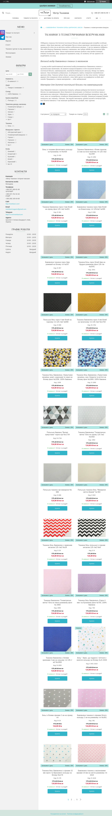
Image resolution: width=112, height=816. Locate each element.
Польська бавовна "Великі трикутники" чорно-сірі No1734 (57, 433)
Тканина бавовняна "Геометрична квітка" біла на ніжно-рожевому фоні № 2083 (57, 602)
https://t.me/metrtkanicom (14, 214)
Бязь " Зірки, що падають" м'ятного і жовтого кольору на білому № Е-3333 (92, 659)
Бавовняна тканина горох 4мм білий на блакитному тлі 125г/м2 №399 (91, 208)
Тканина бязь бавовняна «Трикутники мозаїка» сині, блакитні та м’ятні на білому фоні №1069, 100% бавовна (92, 377)
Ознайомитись (65, 6)
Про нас (67, 18)
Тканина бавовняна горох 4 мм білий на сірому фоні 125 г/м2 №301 (57, 208)
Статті (88, 18)
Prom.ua (66, 812)
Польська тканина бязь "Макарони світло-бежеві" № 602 (92, 491)
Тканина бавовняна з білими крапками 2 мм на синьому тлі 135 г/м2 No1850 (57, 660)
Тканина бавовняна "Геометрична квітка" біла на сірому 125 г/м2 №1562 (91, 434)
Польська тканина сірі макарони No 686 (57, 491)
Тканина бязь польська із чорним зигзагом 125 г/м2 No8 (91, 546)
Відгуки (8, 41)
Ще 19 (10, 164)
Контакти (78, 18)
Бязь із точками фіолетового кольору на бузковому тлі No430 (57, 151)
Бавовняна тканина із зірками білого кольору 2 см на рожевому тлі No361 (92, 716)
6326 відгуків (91, 1)
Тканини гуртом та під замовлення (19, 49)
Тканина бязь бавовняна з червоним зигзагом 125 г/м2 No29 (57, 546)
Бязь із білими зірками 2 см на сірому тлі (57, 716)
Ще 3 (9, 145)
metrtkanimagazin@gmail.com (16, 209)
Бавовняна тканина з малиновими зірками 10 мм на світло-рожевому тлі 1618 (91, 773)
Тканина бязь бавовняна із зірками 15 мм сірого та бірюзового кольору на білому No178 (57, 773)
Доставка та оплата (51, 18)
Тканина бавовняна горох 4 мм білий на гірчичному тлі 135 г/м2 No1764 (92, 321)
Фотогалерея (10, 53)
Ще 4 (9, 119)
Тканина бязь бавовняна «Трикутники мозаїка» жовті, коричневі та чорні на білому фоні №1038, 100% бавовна (57, 377)
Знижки (8, 57)
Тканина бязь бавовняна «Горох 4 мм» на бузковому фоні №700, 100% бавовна (92, 602)
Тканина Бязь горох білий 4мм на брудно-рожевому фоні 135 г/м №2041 (91, 264)
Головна (15, 18)
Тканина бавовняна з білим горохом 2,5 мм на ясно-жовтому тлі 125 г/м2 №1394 (91, 152)
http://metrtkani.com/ (12, 204)
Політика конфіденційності (75, 814)
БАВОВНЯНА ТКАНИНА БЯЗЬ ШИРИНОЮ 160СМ (64, 27)
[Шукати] (3, 13)
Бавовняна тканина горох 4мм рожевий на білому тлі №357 (57, 263)
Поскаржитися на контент (58, 814)
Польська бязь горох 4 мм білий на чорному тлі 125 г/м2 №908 (57, 321)
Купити (57, 170)
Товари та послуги (31, 18)
